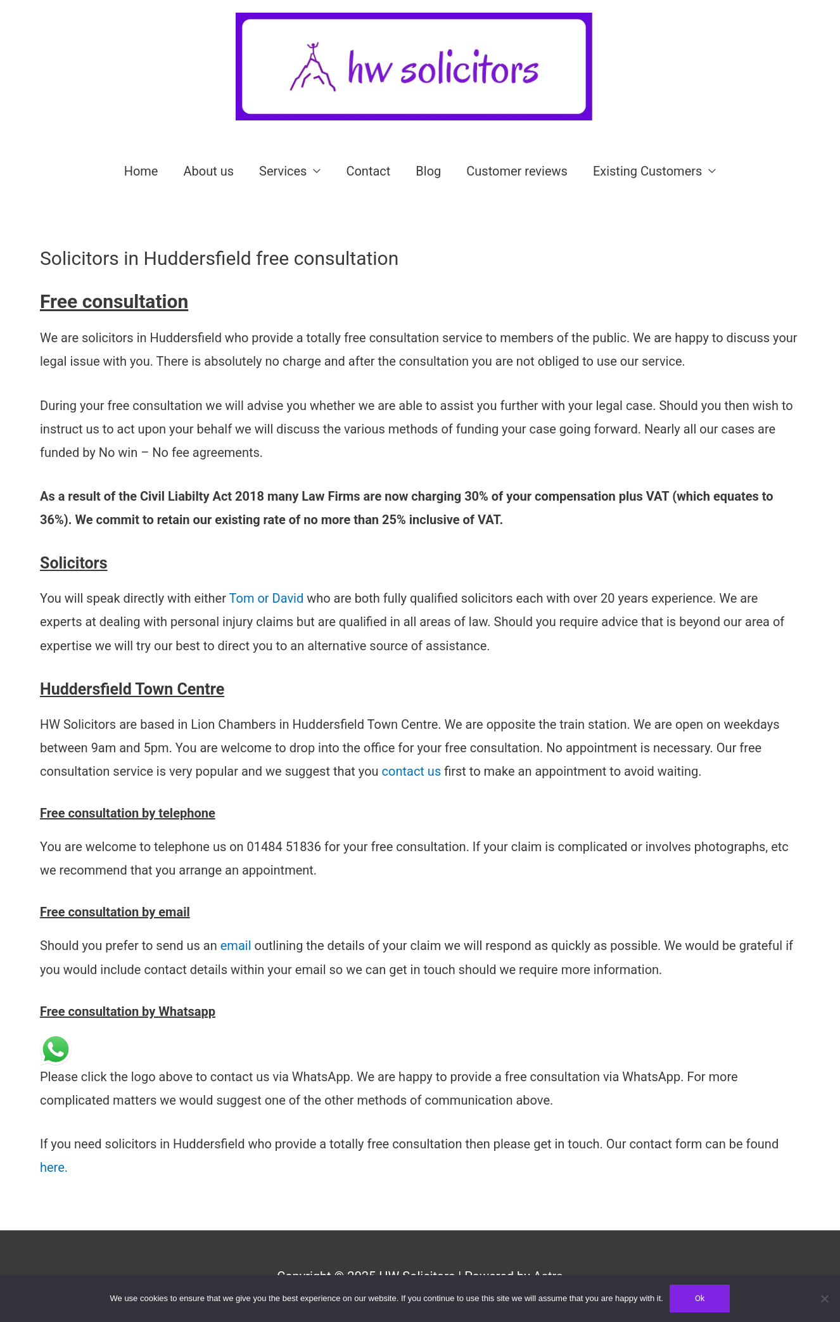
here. (54, 1167)
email (234, 945)
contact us (410, 771)
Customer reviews (517, 171)
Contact (368, 171)
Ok (700, 1298)
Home (141, 171)
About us (208, 171)
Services (283, 171)
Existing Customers (647, 171)
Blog (428, 171)
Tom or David (268, 598)
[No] (824, 1298)
